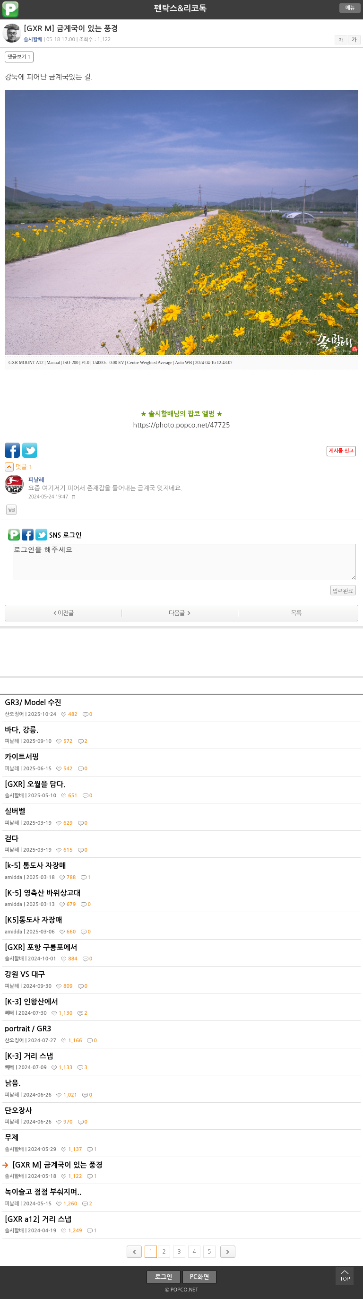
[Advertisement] (181, 652)
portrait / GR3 (183, 1036)
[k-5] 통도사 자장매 (183, 873)
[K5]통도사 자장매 (183, 927)
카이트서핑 (183, 764)
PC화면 (199, 1277)
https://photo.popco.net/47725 (181, 425)
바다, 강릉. (183, 737)
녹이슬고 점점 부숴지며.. (183, 1199)
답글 (11, 510)
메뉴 (350, 7)
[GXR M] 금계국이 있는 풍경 (183, 1172)
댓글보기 (19, 57)
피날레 (36, 480)
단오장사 (183, 1118)
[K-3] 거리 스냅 (183, 1064)
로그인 (164, 1277)
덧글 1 (19, 466)
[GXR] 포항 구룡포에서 (183, 955)
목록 (296, 613)
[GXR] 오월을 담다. (183, 792)
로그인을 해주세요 (184, 562)
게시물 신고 (341, 450)
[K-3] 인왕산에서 (183, 1009)
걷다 (183, 846)
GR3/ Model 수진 (183, 710)
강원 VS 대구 (183, 982)
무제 (183, 1145)
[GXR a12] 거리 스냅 (183, 1227)
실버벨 (183, 819)
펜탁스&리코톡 (180, 8)
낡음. (183, 1091)
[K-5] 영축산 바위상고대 (183, 900)
